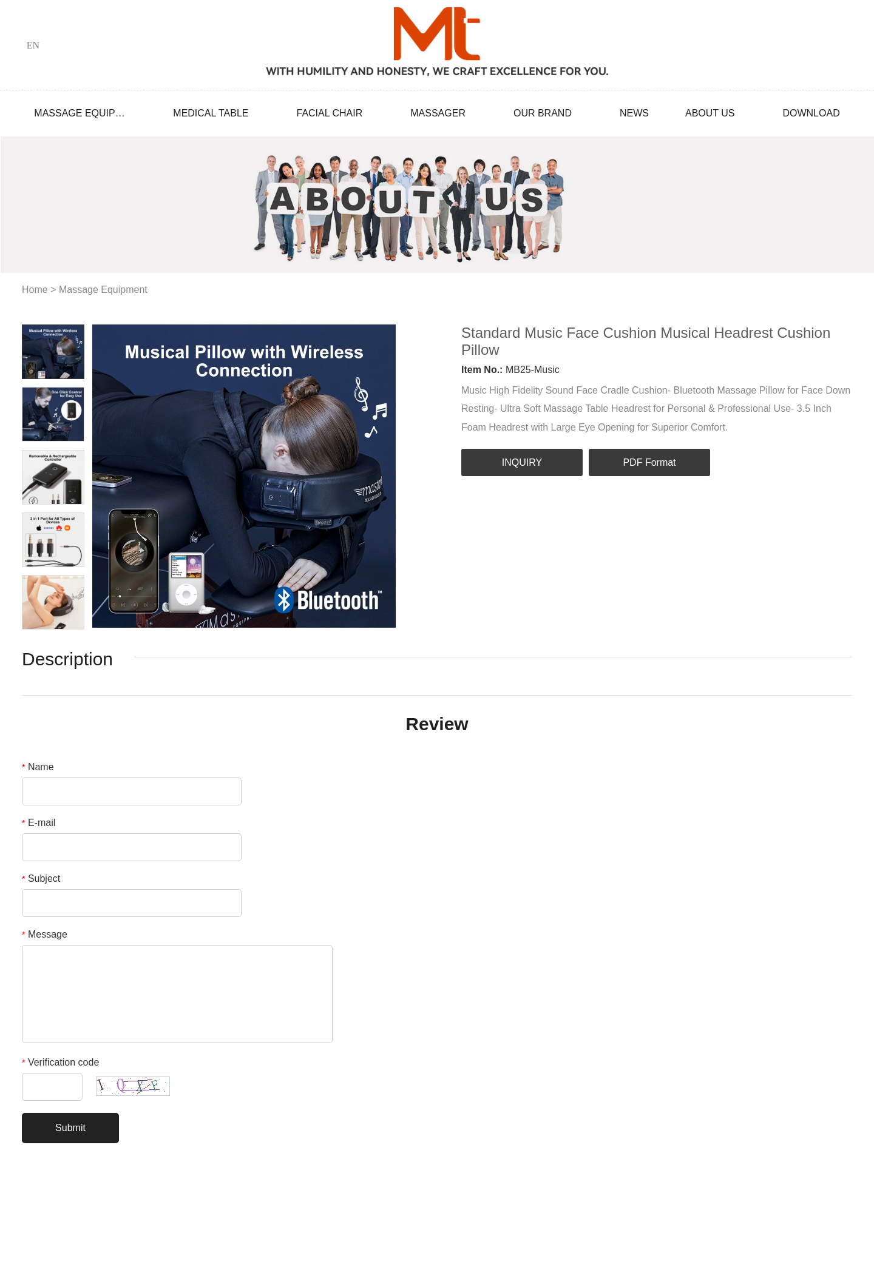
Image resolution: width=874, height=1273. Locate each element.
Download (810, 113)
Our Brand (542, 113)
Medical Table (210, 113)
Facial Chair (329, 113)
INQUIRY (522, 462)
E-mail (38, 823)
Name (38, 767)
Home (35, 289)
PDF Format (649, 462)
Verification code (60, 1062)
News (634, 113)
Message (44, 934)
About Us (710, 113)
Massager (438, 113)
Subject (41, 878)
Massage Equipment (79, 113)
